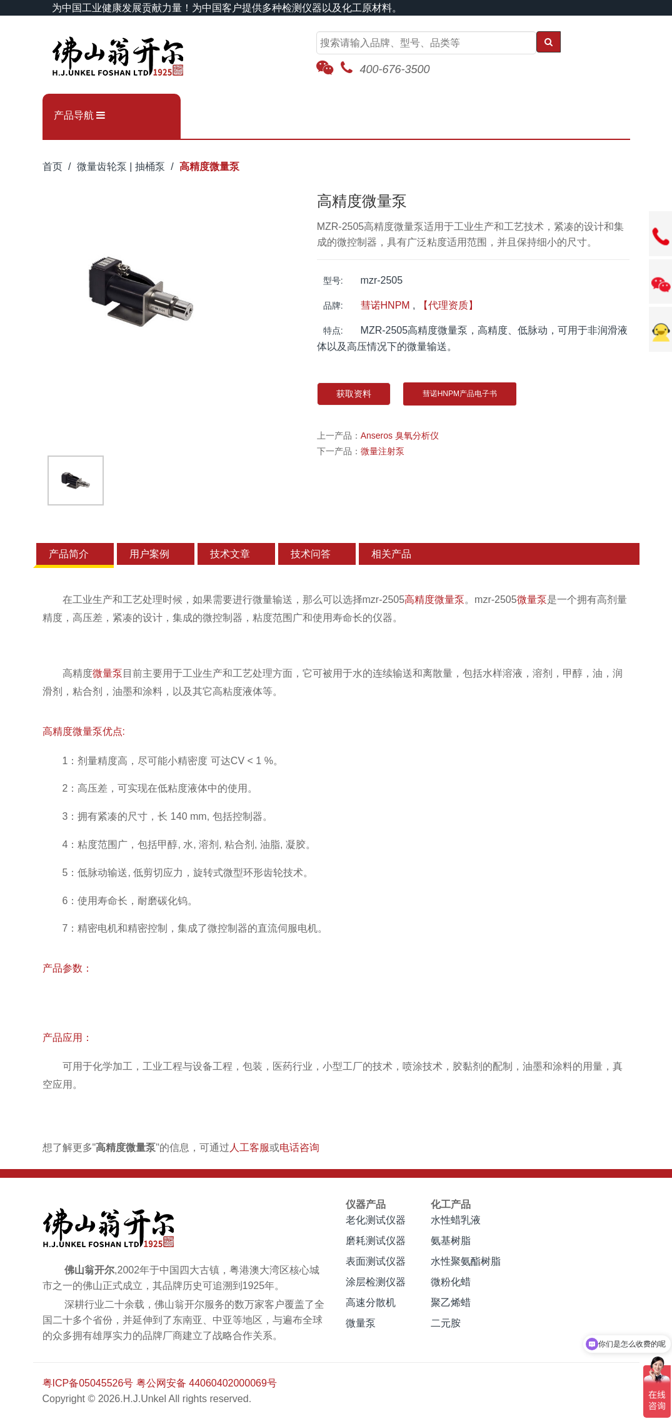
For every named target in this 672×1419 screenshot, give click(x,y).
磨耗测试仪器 (376, 1240)
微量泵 (532, 599)
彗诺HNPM (385, 305)
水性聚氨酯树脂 (466, 1261)
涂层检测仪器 (376, 1282)
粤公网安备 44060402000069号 (206, 1383)
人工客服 (249, 1147)
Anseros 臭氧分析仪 (400, 436)
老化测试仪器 (376, 1220)
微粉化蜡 (451, 1282)
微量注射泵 (382, 451)
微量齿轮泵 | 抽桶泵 (121, 166)
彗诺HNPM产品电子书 (460, 393)
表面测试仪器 (376, 1261)
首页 (53, 166)
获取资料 (353, 394)
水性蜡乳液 (456, 1220)
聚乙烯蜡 (451, 1302)
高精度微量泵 (209, 166)
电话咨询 (299, 1147)
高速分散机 (371, 1302)
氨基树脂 (451, 1240)
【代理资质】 (448, 305)
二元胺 (446, 1323)
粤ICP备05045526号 (88, 1383)
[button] (112, 115)
